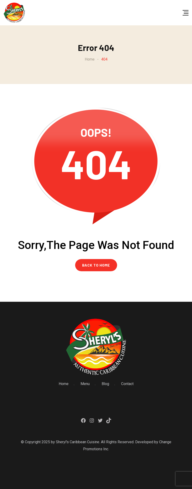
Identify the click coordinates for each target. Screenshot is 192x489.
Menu (85, 384)
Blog (105, 384)
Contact (127, 384)
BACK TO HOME (96, 265)
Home (64, 384)
